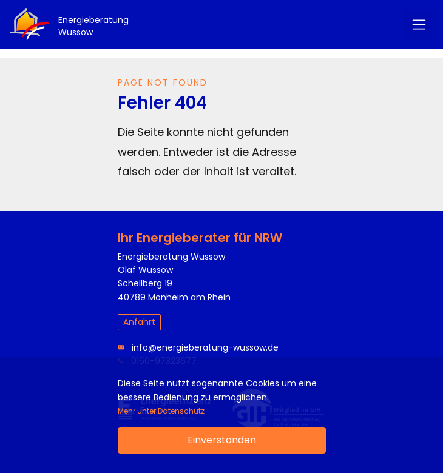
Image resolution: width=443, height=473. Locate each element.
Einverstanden (222, 440)
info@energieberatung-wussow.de (198, 347)
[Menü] (418, 24)
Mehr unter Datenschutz (161, 411)
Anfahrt (139, 322)
